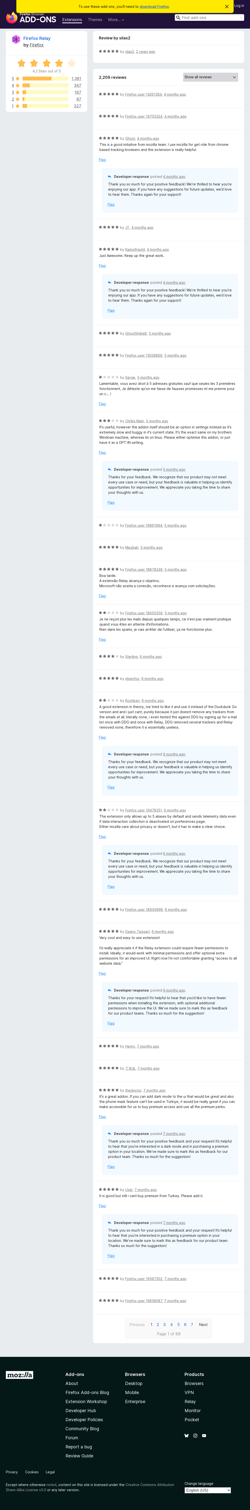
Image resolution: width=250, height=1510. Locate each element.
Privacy (12, 1472)
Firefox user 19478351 (143, 810)
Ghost (130, 138)
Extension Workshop (86, 1401)
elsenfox (132, 678)
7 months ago (148, 1046)
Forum (71, 1437)
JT (127, 227)
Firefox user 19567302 (143, 1279)
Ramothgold (135, 249)
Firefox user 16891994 (143, 525)
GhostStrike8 (136, 333)
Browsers (194, 1383)
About (71, 1383)
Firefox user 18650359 (144, 613)
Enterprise (135, 1401)
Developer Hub (80, 1410)
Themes (95, 19)
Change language (199, 1483)
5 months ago (160, 333)
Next (203, 1324)
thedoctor (133, 1090)
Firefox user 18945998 (144, 909)
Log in (239, 5)
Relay (190, 1401)
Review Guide (79, 1455)
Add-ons (74, 1374)
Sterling (131, 656)
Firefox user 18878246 (144, 569)
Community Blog (82, 1428)
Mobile (132, 1392)
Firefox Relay (37, 38)
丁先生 (130, 1068)
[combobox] (209, 17)
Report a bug (78, 1446)
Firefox (37, 44)
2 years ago (145, 51)
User (129, 1190)
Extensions (72, 19)
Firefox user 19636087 (143, 1301)
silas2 (129, 51)
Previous (137, 1324)
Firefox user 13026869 (143, 355)
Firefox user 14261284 (143, 94)
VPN (189, 1392)
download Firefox (154, 6)
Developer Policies (84, 1419)
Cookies (32, 1472)
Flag (102, 160)
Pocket (192, 1419)
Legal (50, 1472)
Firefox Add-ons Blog (87, 1392)
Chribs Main (134, 421)
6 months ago (151, 656)
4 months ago (175, 94)
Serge (130, 377)
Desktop (133, 1383)
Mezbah (131, 547)
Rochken (132, 700)
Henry (130, 1046)
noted (51, 1485)
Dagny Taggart (137, 931)
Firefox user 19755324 (143, 116)
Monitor (193, 1410)
